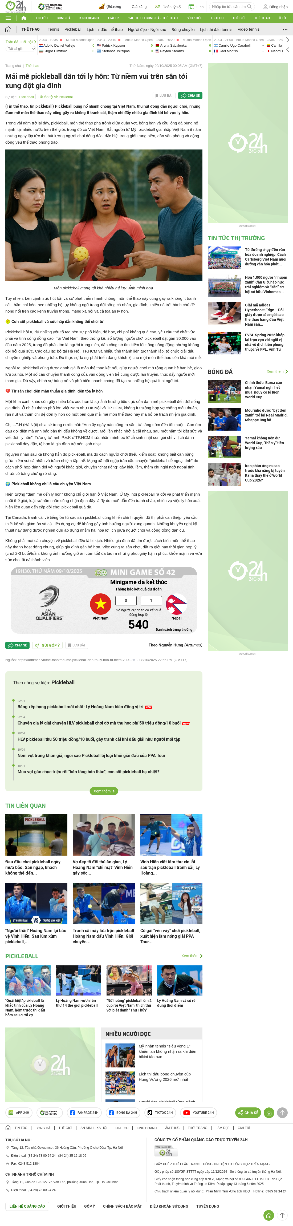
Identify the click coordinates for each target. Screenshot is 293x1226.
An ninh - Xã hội (93, 1128)
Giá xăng (139, 7)
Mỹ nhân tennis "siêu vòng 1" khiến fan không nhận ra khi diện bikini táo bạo (167, 1051)
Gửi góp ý (47, 645)
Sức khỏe (194, 18)
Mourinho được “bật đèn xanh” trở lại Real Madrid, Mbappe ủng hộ (266, 415)
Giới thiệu (66, 1206)
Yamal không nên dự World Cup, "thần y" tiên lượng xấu (264, 443)
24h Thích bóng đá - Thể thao (153, 18)
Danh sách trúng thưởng (174, 630)
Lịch (196, 6)
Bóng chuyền (183, 29)
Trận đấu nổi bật (21, 42)
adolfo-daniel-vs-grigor (67, 45)
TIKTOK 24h (160, 1112)
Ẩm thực (172, 1128)
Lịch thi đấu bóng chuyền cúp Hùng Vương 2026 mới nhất (165, 1077)
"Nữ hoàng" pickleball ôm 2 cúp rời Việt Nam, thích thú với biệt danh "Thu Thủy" (129, 1005)
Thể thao (262, 18)
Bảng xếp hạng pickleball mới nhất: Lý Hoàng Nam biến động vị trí (85, 706)
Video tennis (248, 29)
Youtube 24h (198, 1112)
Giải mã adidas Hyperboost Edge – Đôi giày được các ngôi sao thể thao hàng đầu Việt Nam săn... (264, 314)
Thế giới (239, 18)
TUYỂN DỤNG (207, 1206)
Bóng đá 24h (123, 1112)
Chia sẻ (194, 96)
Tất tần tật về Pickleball (55, 97)
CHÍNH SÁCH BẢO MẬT (122, 1206)
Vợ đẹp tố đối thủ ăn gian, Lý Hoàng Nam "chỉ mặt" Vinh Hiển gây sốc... (103, 867)
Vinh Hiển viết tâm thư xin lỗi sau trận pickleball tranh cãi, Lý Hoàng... (170, 867)
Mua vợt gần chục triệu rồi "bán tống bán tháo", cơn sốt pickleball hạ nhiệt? (89, 771)
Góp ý (89, 1206)
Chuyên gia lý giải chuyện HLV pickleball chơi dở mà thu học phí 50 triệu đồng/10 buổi (104, 723)
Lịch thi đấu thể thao (105, 29)
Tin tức (42, 18)
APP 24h (19, 1112)
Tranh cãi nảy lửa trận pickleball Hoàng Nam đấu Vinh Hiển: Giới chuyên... (103, 936)
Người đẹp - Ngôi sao (147, 29)
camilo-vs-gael (239, 45)
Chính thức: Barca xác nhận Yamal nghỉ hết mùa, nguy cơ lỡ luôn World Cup (263, 390)
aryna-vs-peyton (183, 45)
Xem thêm (102, 791)
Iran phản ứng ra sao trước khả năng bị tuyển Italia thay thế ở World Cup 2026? (265, 473)
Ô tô (282, 18)
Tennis (53, 29)
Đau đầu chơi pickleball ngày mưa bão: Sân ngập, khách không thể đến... (32, 867)
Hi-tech (217, 18)
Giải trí (113, 18)
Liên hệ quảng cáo (27, 1206)
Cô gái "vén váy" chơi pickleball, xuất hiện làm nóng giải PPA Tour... (170, 936)
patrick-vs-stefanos (125, 45)
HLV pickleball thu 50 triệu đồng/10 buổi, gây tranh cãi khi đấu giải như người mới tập (99, 739)
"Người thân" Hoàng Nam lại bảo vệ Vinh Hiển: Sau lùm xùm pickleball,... (35, 936)
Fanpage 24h (84, 1112)
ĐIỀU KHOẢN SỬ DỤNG (169, 1206)
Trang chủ (13, 66)
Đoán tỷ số (168, 6)
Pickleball (72, 29)
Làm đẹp (223, 1128)
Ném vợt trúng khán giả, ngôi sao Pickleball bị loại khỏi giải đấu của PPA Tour (91, 755)
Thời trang (197, 1128)
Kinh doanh (89, 18)
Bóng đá (64, 18)
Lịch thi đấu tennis (216, 29)
